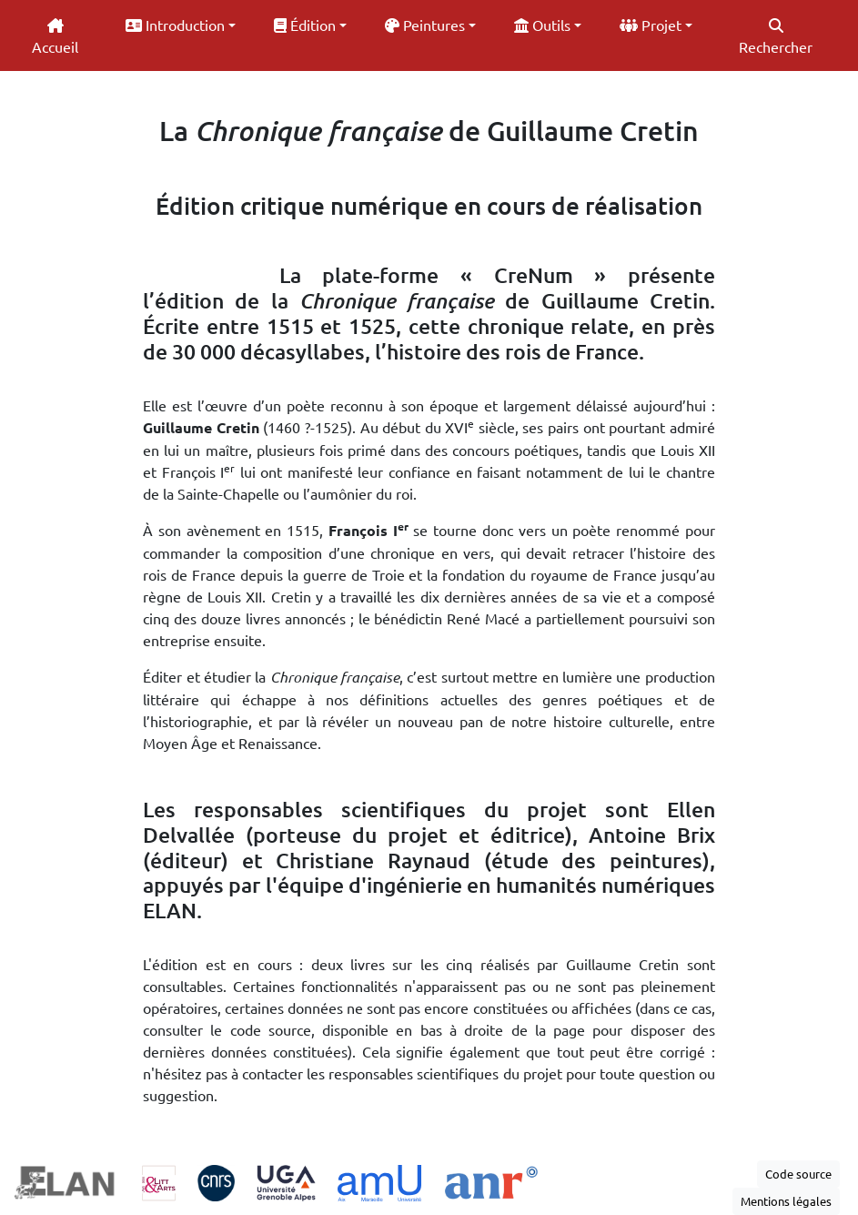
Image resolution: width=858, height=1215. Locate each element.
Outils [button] (542, 24)
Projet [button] (650, 24)
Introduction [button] (175, 24)
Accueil (55, 37)
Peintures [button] (425, 24)
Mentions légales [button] (786, 1201)
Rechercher (776, 37)
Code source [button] (798, 1173)
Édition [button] (305, 24)
